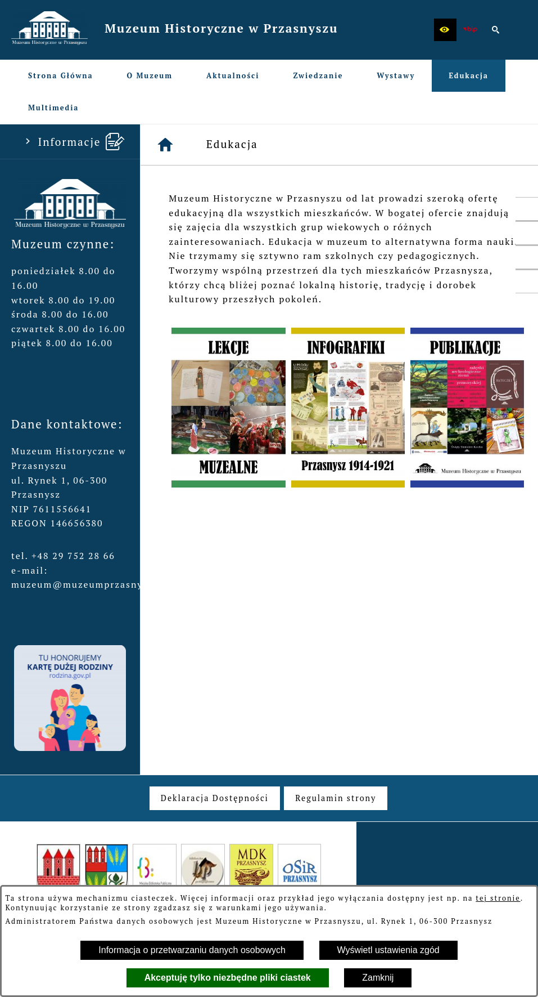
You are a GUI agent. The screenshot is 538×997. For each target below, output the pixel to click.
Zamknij (378, 977)
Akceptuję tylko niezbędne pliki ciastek (227, 977)
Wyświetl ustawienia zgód (388, 950)
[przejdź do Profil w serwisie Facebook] (527, 209)
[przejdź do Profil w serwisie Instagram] (527, 281)
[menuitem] (60, 76)
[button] (445, 30)
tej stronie (498, 898)
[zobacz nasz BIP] (470, 30)
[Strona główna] (166, 144)
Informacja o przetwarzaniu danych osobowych (192, 950)
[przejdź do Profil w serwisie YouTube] (527, 257)
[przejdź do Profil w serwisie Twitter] (527, 233)
